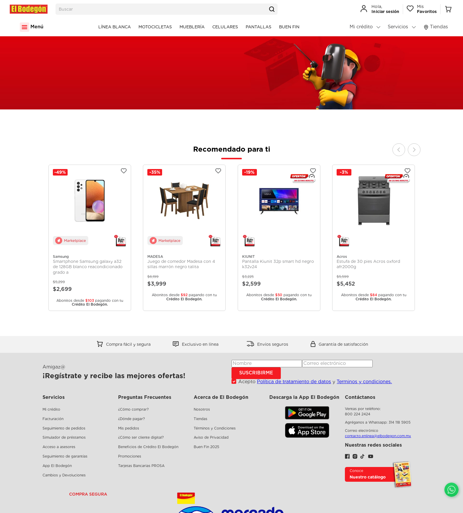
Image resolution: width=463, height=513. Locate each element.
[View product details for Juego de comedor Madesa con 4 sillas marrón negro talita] (184, 238)
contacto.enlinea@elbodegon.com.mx (378, 436)
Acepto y (315, 381)
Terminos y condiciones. (364, 381)
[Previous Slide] (398, 149)
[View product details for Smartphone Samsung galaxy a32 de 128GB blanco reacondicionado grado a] (90, 238)
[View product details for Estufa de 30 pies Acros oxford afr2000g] (373, 238)
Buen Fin (289, 26)
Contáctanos (360, 397)
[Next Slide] (414, 149)
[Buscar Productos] (271, 9)
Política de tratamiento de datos (294, 381)
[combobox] (167, 9)
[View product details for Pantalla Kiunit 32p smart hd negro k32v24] (279, 238)
